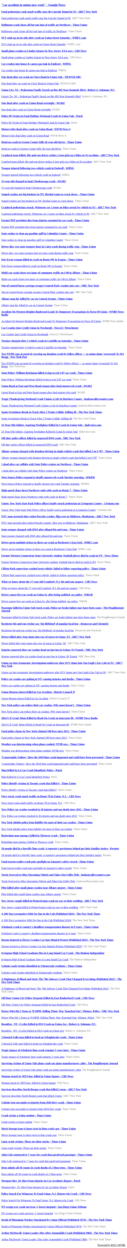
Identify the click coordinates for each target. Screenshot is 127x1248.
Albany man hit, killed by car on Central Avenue (27, 305)
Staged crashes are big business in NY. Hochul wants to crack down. (37, 201)
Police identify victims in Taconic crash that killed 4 (29, 789)
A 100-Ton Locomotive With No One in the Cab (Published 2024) (36, 920)
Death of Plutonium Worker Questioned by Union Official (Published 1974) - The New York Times (56, 1219)
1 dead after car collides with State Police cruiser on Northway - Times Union (44, 464)
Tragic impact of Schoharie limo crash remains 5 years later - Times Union (43, 1050)
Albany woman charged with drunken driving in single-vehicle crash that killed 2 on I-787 (49, 457)
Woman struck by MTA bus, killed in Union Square (28, 1083)
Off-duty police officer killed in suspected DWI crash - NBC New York (41, 438)
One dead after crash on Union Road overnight (26, 109)
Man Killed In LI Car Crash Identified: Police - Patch (31, 770)
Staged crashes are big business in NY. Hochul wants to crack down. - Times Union (47, 194)
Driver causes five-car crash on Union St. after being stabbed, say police (39, 601)
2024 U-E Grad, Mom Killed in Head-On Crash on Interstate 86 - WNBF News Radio (49, 718)
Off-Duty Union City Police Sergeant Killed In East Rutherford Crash (38, 1004)
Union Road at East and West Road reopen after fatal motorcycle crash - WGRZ (46, 386)
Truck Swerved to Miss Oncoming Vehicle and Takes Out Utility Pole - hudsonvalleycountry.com (55, 874)
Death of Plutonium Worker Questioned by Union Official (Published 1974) (41, 1226)
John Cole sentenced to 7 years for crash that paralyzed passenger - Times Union (46, 1154)
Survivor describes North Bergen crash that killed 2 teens (31, 1095)
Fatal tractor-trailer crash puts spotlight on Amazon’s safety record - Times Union (47, 861)
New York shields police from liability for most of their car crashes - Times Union (46, 822)
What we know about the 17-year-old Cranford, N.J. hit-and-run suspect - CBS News (49, 581)
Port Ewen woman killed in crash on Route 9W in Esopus (31, 266)
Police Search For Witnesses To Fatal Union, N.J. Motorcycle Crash (37, 1200)
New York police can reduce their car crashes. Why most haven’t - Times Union (46, 705)
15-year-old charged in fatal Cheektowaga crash (26, 187)
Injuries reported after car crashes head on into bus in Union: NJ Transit (39, 656)
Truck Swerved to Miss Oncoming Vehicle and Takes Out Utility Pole (38, 881)
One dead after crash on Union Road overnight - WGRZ (33, 103)
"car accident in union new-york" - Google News (33, 5)
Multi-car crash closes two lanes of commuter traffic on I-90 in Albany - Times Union (49, 272)
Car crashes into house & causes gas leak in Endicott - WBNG (36, 63)
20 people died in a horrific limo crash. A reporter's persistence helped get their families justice (51, 855)
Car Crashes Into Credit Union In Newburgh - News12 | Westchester (40, 327)
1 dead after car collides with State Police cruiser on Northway (34, 470)
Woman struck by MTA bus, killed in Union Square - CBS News (37, 1076)
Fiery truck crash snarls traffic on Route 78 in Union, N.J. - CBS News (41, 796)
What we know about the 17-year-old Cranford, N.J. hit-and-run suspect (39, 588)
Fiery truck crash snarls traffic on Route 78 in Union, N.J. (31, 803)
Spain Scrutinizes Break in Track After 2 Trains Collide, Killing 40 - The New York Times (51, 412)
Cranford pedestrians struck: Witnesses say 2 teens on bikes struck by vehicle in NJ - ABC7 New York (58, 207)
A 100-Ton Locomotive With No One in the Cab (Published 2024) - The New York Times (50, 913)
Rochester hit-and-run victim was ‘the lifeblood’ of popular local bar (37, 630)
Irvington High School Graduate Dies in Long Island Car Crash (34, 959)
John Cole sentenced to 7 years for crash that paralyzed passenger (36, 1161)
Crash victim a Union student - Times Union (26, 1115)
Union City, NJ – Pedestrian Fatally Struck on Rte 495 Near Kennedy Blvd (41, 96)
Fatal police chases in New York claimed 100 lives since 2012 (34, 737)
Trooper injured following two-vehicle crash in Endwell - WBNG (37, 168)
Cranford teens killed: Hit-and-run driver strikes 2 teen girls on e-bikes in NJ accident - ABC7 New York (60, 155)
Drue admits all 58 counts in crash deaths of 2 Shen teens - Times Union (41, 1167)
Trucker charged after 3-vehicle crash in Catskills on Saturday (34, 347)
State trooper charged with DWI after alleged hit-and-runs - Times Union (42, 529)
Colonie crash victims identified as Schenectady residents (31, 972)
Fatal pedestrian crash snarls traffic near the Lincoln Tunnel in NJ (36, 18)
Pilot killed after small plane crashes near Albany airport (31, 894)
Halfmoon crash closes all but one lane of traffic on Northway (34, 31)
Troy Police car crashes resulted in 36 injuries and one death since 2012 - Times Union (49, 809)
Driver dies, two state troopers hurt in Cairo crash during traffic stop (37, 253)
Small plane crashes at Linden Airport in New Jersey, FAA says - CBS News (43, 51)
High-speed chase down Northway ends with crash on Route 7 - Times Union (44, 490)
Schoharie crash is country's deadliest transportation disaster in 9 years (38, 933)
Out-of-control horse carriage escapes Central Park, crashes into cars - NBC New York (50, 285)
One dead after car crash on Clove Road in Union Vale (30, 83)
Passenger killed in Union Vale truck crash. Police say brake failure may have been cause (48, 617)
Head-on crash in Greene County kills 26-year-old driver (31, 148)
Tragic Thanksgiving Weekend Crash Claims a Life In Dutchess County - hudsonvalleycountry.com (57, 399)
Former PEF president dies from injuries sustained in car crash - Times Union (45, 220)
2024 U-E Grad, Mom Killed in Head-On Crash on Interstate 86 (35, 724)
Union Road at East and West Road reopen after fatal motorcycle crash (38, 392)
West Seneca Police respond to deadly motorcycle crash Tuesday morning (40, 483)
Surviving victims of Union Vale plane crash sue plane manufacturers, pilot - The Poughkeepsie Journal (59, 1063)
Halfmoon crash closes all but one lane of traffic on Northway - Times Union (44, 24)
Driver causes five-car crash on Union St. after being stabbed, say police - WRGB (47, 594)
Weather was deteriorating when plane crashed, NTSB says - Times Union (43, 744)
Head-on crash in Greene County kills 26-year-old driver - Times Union (41, 142)
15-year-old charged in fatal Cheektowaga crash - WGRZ (33, 181)
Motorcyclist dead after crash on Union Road (25, 135)
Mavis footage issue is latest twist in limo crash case (29, 1135)
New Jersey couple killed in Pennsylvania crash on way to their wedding (39, 907)
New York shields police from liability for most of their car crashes (36, 829)
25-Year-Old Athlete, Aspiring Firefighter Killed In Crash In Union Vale (39, 431)
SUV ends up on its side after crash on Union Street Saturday (33, 44)
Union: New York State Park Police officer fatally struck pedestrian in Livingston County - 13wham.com (60, 503)
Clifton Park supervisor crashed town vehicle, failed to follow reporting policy (42, 575)
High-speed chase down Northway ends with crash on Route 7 (34, 496)
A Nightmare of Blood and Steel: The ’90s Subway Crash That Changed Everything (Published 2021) (55, 988)
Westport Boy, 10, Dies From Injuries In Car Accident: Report (34, 1187)
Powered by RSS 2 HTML (112, 1245)
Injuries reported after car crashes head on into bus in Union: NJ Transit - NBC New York (52, 649)
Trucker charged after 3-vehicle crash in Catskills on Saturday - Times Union (44, 340)
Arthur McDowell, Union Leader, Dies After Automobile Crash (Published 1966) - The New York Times (59, 1233)
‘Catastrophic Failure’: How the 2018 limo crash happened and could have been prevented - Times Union (60, 757)
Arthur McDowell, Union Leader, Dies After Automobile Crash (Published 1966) (44, 1239)
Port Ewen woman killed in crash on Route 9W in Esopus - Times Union (42, 259)
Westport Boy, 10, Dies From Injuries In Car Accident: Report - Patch (40, 1180)
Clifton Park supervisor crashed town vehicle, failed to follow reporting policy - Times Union (53, 568)
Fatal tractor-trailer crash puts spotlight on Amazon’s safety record (36, 868)
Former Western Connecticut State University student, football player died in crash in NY (48, 562)
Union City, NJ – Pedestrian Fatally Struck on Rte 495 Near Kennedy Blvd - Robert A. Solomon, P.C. (58, 90)
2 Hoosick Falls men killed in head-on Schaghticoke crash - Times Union (42, 1037)
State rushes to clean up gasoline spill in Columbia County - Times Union (42, 233)
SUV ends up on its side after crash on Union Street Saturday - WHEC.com (43, 37)
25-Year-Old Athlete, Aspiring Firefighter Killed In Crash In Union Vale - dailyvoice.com (51, 425)
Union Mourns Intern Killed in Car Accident (24, 698)
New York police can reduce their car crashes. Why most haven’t (35, 711)
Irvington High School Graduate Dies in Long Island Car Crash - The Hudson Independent (52, 953)
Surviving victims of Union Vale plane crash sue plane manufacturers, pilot (41, 1069)
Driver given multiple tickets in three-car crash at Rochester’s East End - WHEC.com (49, 542)
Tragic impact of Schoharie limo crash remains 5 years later (32, 1056)
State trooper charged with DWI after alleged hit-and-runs (32, 536)
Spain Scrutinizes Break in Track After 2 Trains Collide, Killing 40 (36, 418)
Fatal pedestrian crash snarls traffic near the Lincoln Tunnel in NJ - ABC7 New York (49, 11)
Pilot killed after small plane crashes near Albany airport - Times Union (41, 887)
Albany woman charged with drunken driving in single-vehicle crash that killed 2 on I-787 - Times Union (60, 451)
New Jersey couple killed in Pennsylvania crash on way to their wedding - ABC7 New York (52, 900)
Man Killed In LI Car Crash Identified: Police (25, 777)
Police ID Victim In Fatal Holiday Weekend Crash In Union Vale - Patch (42, 116)
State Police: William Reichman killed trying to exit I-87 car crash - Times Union (46, 372)
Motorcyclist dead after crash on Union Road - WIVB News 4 (35, 129)
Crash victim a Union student (16, 1122)
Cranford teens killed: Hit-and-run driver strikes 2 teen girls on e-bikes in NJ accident (46, 161)
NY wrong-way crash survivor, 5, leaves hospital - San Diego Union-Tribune (44, 1206)
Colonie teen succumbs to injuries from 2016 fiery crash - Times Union (41, 1102)
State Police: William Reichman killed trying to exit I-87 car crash (36, 379)
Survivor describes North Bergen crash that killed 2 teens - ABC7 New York (44, 1089)
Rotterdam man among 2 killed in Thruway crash (27, 842)
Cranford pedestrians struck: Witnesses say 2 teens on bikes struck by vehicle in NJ (45, 213)
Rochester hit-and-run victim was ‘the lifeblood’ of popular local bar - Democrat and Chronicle (54, 623)
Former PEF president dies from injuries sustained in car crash (34, 227)
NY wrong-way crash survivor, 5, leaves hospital (27, 1213)
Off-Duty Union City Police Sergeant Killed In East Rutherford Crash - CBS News (47, 998)
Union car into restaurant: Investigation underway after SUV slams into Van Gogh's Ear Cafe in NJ (53, 672)
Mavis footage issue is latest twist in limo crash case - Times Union (38, 1128)
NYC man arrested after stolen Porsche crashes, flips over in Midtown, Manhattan (44, 522)
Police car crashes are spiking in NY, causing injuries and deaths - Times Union (45, 679)
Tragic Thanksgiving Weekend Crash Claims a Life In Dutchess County (39, 405)
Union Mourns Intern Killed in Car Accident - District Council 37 (38, 692)
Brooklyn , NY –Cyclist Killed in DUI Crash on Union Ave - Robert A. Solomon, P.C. (48, 1024)
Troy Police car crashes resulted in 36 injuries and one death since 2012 (39, 816)
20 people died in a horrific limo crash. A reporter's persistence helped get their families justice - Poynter (60, 848)
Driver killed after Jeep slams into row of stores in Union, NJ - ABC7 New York (46, 636)
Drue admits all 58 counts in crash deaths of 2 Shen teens (31, 1174)
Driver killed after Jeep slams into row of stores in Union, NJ (33, 643)
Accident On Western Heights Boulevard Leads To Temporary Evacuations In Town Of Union (51, 321)
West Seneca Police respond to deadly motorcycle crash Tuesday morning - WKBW (48, 477)
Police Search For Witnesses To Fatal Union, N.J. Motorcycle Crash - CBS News (46, 1193)
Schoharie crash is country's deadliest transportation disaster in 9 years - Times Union (50, 927)
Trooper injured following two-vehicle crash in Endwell (31, 174)
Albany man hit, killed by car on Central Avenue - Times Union (37, 298)
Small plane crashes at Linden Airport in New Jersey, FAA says (34, 57)
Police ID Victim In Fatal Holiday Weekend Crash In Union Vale (35, 122)
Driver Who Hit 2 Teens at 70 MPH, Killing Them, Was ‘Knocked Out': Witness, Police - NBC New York (60, 1011)
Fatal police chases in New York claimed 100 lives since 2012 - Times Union (43, 731)
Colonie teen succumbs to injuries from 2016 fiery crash (31, 1109)
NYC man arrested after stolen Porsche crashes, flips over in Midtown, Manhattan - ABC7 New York (58, 516)
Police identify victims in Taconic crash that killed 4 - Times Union (38, 783)
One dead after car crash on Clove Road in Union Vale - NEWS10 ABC (41, 77)
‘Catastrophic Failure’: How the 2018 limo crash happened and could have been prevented (49, 763)
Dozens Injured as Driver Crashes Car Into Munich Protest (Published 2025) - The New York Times (57, 939)
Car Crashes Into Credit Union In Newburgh (24, 334)
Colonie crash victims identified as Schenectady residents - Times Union (41, 966)
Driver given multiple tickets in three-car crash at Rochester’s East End (39, 549)
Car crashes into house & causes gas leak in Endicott (29, 70)
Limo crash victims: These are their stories (23, 1148)
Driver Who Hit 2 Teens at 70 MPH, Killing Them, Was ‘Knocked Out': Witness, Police (47, 1017)
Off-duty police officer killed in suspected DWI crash (29, 444)
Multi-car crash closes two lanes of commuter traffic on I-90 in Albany (38, 279)
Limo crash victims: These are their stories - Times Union (33, 1141)
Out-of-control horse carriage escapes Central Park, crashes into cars (37, 292)
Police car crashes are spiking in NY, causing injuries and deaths (35, 685)
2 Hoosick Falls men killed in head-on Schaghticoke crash (32, 1043)
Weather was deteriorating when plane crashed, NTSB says (32, 750)
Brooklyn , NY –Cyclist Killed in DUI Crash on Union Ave (32, 1030)
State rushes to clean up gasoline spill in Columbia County (32, 240)
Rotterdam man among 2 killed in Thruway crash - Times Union (37, 835)
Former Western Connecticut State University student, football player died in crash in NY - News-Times (59, 555)
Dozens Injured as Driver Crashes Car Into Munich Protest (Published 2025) (41, 946)
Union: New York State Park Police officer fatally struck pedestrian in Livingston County (48, 510)
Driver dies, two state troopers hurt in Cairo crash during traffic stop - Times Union (48, 246)
